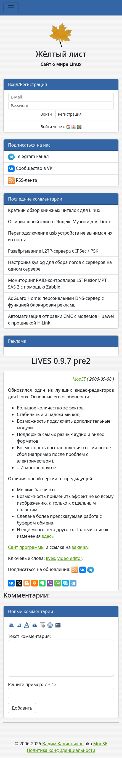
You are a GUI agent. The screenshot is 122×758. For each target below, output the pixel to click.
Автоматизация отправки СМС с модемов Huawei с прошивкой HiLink (61, 319)
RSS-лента (22, 180)
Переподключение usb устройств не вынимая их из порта (60, 236)
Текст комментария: (29, 636)
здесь (48, 536)
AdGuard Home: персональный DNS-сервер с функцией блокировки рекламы (56, 301)
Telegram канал (28, 156)
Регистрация (70, 114)
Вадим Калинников (63, 744)
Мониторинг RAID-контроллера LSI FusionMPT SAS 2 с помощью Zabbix (57, 283)
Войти (46, 114)
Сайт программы (26, 547)
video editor (69, 558)
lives (50, 558)
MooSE (100, 744)
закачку (80, 547)
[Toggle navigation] (11, 7)
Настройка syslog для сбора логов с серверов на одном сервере (60, 265)
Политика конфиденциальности (61, 750)
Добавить (22, 708)
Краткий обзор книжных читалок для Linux (54, 210)
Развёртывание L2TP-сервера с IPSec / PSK (53, 251)
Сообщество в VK (30, 168)
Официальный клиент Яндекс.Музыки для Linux (59, 222)
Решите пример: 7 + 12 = (34, 684)
